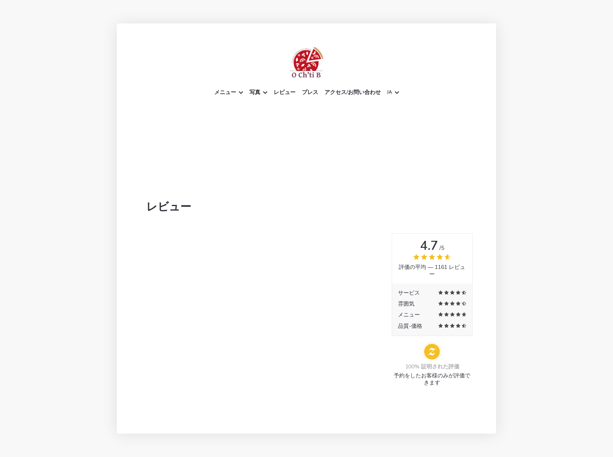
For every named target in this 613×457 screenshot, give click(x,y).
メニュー (228, 92)
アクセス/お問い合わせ (352, 92)
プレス (310, 92)
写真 (258, 92)
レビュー (285, 92)
